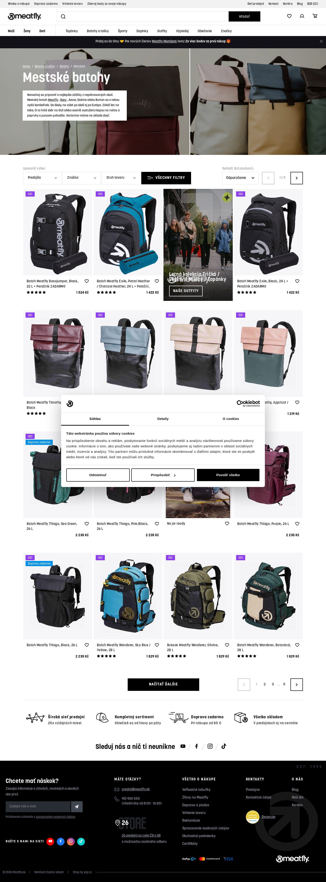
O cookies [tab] (231, 419)
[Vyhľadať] (143, 16)
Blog (300, 3)
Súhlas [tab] (95, 419)
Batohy (64, 66)
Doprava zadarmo (46, 3)
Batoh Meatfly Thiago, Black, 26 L (52, 645)
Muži (11, 31)
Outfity (162, 31)
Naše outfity (186, 291)
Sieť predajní (255, 3)
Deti (42, 31)
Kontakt (273, 3)
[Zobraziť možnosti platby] (208, 859)
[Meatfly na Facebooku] (196, 746)
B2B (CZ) (312, 3)
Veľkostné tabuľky (196, 790)
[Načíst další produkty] (296, 684)
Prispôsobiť (163, 475)
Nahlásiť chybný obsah (49, 872)
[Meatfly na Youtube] (183, 746)
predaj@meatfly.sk (136, 789)
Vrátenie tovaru (72, 3)
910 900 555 (131, 799)
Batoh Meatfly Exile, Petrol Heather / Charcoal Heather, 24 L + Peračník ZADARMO (123, 286)
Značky (226, 31)
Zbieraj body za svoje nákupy (106, 3)
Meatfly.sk (19, 872)
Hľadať (244, 17)
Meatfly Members (164, 41)
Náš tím (297, 797)
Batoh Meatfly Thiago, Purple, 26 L (263, 524)
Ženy (27, 31)
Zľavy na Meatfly (195, 797)
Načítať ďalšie (163, 684)
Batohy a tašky (98, 31)
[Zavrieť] (321, 41)
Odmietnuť (98, 475)
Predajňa (34, 178)
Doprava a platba (195, 805)
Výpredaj (182, 31)
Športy (122, 31)
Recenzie (260, 817)
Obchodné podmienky (199, 836)
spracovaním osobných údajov (55, 817)
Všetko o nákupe (19, 3)
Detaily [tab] (163, 419)
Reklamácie (191, 821)
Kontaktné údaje (258, 797)
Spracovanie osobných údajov (205, 828)
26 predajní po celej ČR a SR (141, 836)
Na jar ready (176, 524)
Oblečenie (205, 31)
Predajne (253, 790)
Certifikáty (190, 844)
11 (284, 684)
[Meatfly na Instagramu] (210, 746)
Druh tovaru (115, 178)
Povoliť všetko (228, 475)
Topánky (72, 31)
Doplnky (142, 31)
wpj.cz (88, 872)
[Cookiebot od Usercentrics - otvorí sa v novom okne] (240, 403)
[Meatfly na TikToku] (223, 746)
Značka (72, 178)
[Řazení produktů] (240, 178)
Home (26, 66)
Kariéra (287, 3)
